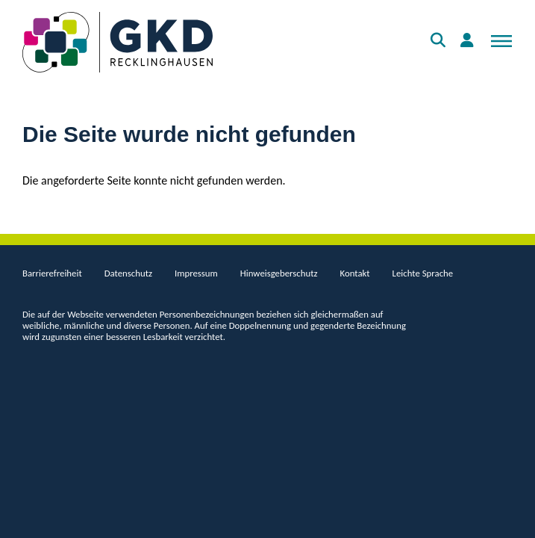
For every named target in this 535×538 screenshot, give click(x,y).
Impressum (196, 273)
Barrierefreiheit (52, 273)
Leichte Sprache (423, 273)
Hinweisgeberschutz (279, 273)
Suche (439, 47)
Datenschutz (128, 273)
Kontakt (355, 273)
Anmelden (469, 47)
